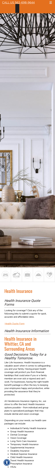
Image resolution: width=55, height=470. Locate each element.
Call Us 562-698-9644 (18, 3)
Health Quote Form (14, 323)
